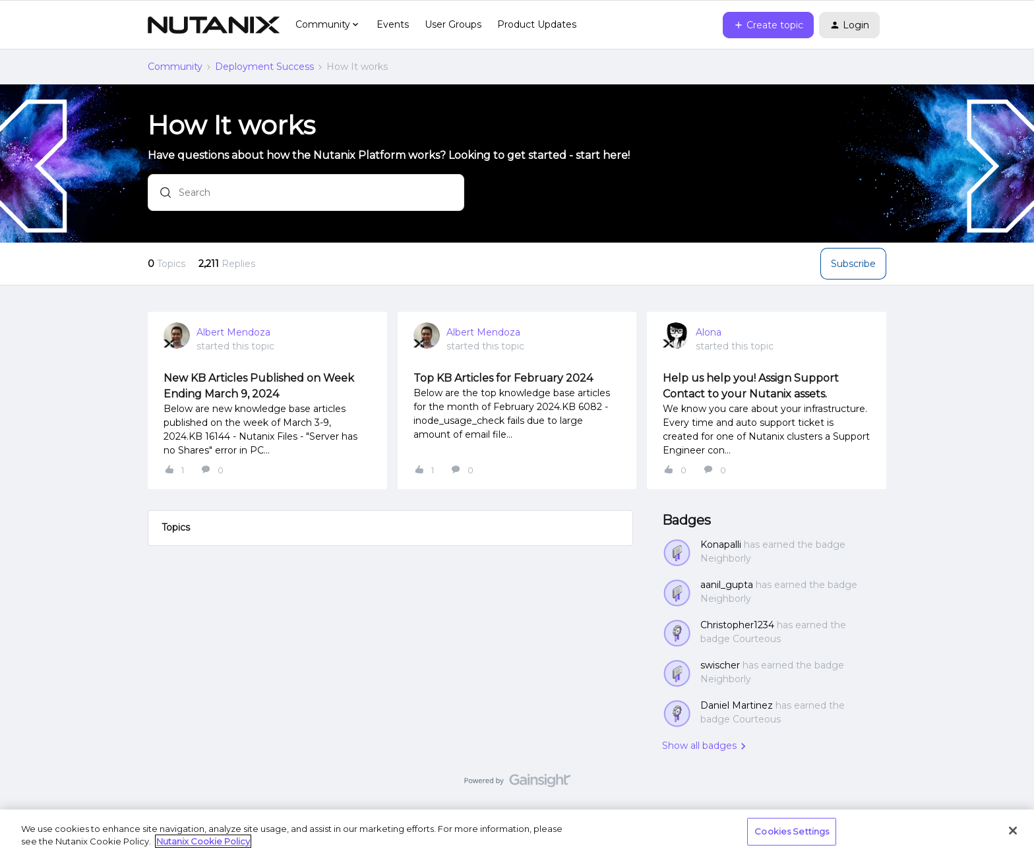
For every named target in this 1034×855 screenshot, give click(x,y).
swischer (720, 665)
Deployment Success (264, 67)
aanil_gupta (726, 585)
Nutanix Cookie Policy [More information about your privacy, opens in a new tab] (203, 841)
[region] (517, 832)
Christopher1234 (737, 625)
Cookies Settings (791, 831)
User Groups (453, 24)
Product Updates (536, 24)
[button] (768, 25)
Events (393, 24)
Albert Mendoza (233, 332)
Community (175, 67)
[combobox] (306, 193)
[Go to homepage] (214, 25)
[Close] (1012, 830)
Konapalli (720, 544)
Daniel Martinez (736, 705)
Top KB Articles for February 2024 (503, 378)
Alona (708, 332)
